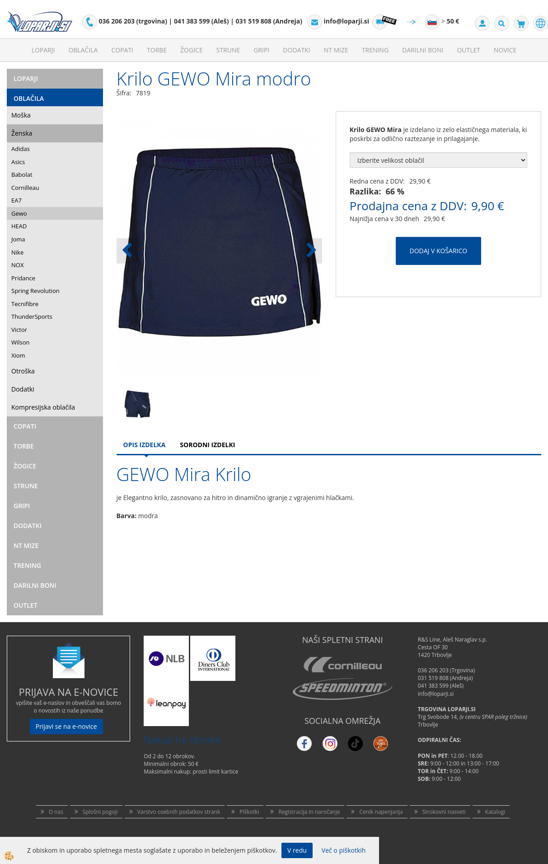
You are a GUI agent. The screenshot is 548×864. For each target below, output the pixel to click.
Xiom (18, 355)
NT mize (336, 50)
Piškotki (249, 812)
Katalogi (495, 812)
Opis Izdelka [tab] (144, 444)
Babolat (22, 174)
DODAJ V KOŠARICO (439, 250)
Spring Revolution (35, 291)
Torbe (157, 50)
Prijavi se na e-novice (66, 726)
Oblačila (83, 50)
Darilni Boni (422, 50)
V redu (297, 850)
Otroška (23, 371)
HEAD (19, 226)
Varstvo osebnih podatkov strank (178, 812)
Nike (17, 252)
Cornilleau (25, 188)
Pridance (23, 278)
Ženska (21, 133)
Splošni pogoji (100, 812)
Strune (228, 50)
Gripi (261, 50)
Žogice (191, 50)
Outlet (468, 50)
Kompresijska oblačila (43, 407)
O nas (56, 812)
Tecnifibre (24, 304)
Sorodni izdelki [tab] (207, 444)
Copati (122, 50)
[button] (310, 251)
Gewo (19, 213)
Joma (18, 239)
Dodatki (296, 50)
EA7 (16, 200)
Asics (18, 162)
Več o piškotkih (344, 850)
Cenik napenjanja (381, 812)
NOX (17, 265)
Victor (19, 330)
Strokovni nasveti (444, 812)
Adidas (20, 149)
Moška (21, 115)
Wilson (20, 342)
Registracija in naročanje (309, 812)
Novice (505, 50)
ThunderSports (31, 316)
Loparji (43, 50)
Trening (375, 50)
